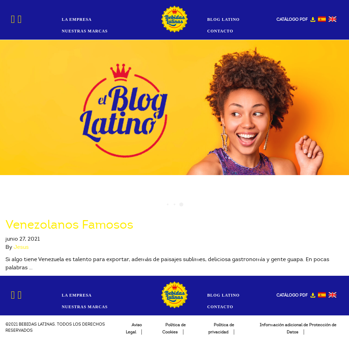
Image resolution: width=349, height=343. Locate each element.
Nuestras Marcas (85, 31)
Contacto (220, 31)
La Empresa (77, 19)
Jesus (21, 247)
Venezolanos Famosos (69, 224)
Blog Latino (223, 19)
